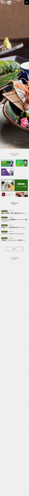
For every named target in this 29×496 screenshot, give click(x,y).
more (14, 249)
